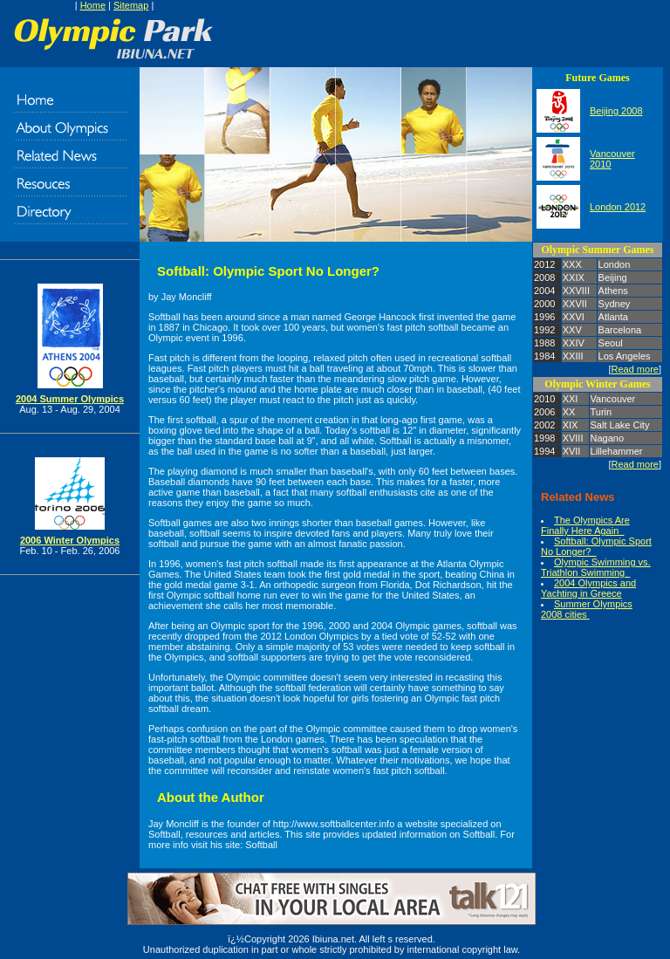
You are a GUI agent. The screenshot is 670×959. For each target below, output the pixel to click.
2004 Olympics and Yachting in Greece (588, 588)
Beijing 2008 (616, 111)
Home (93, 5)
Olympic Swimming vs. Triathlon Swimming (596, 567)
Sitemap (130, 5)
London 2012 (618, 207)
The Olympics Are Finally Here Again (585, 525)
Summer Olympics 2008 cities (586, 609)
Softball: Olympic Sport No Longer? (596, 546)
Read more (635, 369)
